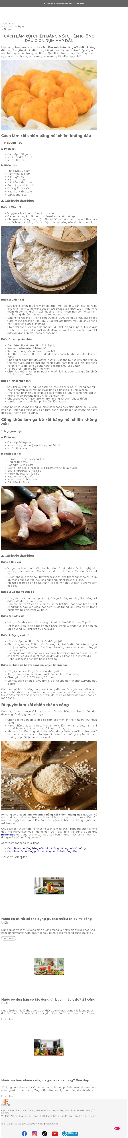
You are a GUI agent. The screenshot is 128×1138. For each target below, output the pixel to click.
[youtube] (55, 1133)
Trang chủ (7, 23)
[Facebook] (24, 1133)
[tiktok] (44, 1133)
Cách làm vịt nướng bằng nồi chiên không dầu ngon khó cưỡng (46, 848)
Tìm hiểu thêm (78, 3)
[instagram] (34, 1133)
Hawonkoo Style (14, 26)
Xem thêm (8, 938)
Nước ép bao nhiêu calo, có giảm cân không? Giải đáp (45, 1080)
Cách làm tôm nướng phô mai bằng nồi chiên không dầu (42, 851)
